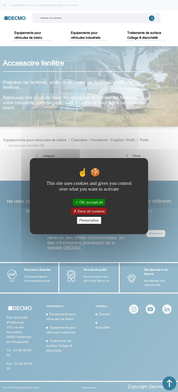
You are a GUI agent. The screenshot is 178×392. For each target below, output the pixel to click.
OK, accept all (89, 202)
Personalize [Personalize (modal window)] (89, 220)
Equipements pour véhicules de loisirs (28, 35)
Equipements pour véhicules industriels (85, 35)
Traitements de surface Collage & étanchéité (144, 35)
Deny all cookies (89, 211)
